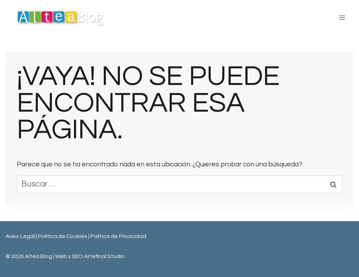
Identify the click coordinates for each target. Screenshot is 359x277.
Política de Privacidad (118, 236)
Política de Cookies (63, 236)
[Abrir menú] (342, 17)
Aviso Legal (20, 236)
